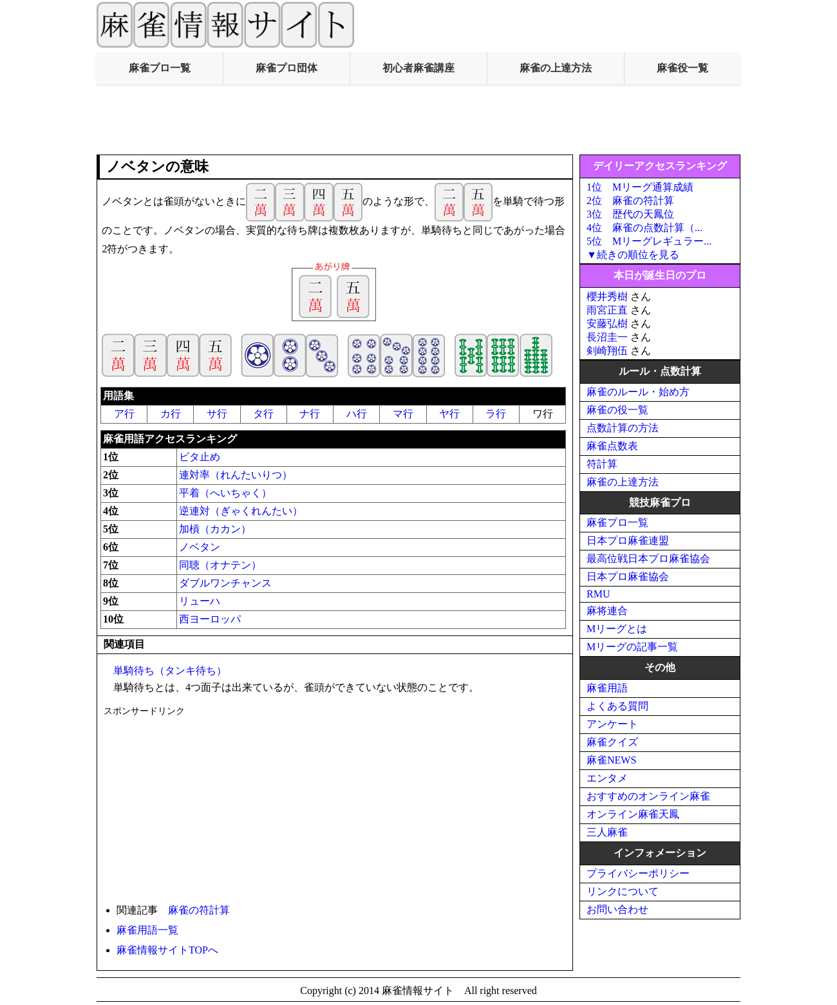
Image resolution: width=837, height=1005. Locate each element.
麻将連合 (607, 610)
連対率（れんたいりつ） (235, 474)
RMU (598, 593)
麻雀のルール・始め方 (638, 391)
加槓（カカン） (215, 528)
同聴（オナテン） (220, 564)
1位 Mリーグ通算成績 (640, 187)
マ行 (403, 413)
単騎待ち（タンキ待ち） (170, 670)
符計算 (602, 463)
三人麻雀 (607, 832)
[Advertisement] (418, 120)
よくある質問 (617, 705)
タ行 (263, 413)
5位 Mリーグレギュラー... (649, 241)
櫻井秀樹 (607, 296)
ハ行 (356, 413)
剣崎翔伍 (607, 350)
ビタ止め (199, 456)
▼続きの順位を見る (633, 254)
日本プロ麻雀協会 (628, 576)
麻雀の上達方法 (556, 67)
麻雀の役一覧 (617, 409)
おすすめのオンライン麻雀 (648, 796)
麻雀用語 (607, 687)
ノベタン (199, 546)
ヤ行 (449, 413)
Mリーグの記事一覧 (632, 646)
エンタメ (607, 778)
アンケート (612, 724)
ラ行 (495, 413)
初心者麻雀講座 (418, 67)
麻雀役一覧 (682, 67)
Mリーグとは (617, 628)
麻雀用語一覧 (147, 930)
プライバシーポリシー (638, 873)
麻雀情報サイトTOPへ (167, 949)
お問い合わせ (617, 909)
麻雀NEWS (611, 760)
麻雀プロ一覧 (160, 67)
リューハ (199, 601)
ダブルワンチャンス (225, 583)
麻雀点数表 (612, 445)
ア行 (124, 413)
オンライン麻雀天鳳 (633, 814)
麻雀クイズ (612, 742)
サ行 (217, 413)
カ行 (170, 413)
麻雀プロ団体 (286, 67)
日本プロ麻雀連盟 (628, 540)
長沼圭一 (607, 337)
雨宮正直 (607, 310)
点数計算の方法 (623, 427)
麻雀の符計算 (199, 910)
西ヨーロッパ (210, 619)
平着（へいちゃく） (225, 492)
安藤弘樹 (607, 323)
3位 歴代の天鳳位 (630, 214)
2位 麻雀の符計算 (630, 200)
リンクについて (623, 891)
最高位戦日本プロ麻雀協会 (648, 558)
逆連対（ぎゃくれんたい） (241, 510)
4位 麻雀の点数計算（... (644, 227)
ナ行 (309, 413)
